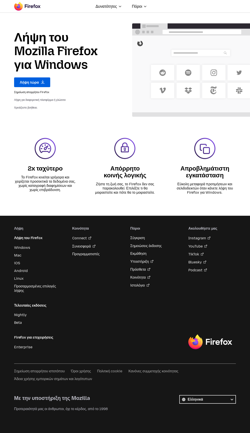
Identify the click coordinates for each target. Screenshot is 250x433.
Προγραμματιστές (86, 254)
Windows (22, 248)
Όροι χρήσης (81, 371)
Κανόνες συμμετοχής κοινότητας (153, 371)
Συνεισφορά (81, 246)
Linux (19, 278)
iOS (17, 263)
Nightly (20, 315)
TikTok (193, 254)
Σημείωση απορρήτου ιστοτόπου (39, 371)
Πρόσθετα (138, 269)
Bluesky (195, 262)
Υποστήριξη (139, 261)
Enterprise (23, 347)
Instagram (197, 238)
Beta (18, 323)
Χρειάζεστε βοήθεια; (25, 107)
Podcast (195, 270)
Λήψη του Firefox (28, 238)
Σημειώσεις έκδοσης (146, 246)
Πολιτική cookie (109, 371)
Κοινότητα (138, 277)
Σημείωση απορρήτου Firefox (31, 92)
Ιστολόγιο (137, 285)
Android (21, 271)
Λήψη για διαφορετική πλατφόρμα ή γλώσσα (40, 99)
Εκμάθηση (138, 253)
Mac (17, 255)
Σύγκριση (137, 238)
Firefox (210, 341)
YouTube (195, 246)
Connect (79, 238)
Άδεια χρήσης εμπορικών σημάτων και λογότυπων (53, 379)
